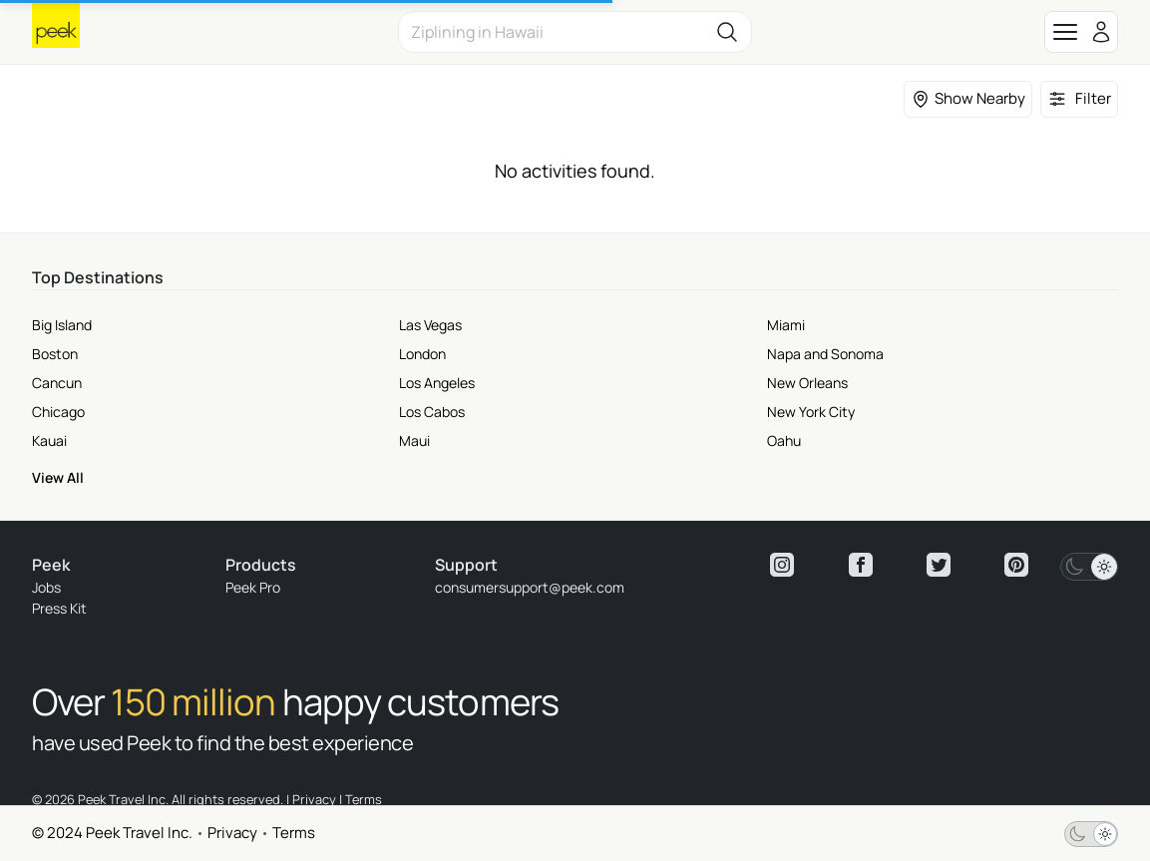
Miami (786, 324)
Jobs (46, 587)
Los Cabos (432, 411)
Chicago (58, 411)
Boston (55, 353)
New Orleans (807, 382)
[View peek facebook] (861, 565)
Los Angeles (437, 382)
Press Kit (59, 608)
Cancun (57, 382)
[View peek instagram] (782, 565)
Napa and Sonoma (825, 353)
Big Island (62, 324)
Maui (414, 440)
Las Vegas (430, 324)
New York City (811, 411)
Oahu (784, 440)
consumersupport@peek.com (529, 587)
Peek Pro (252, 587)
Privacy (232, 832)
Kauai (49, 440)
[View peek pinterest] (1016, 565)
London (422, 353)
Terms (293, 832)
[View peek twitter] (939, 565)
